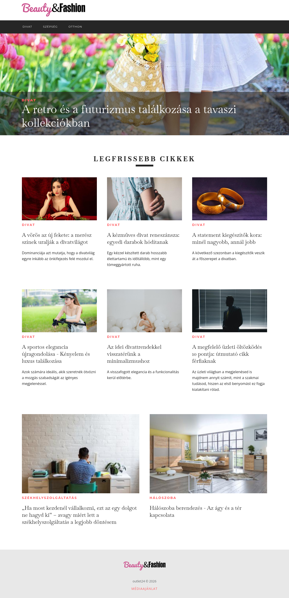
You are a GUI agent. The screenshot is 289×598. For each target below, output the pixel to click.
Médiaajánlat (144, 588)
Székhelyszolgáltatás (49, 498)
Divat (29, 100)
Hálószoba (163, 498)
